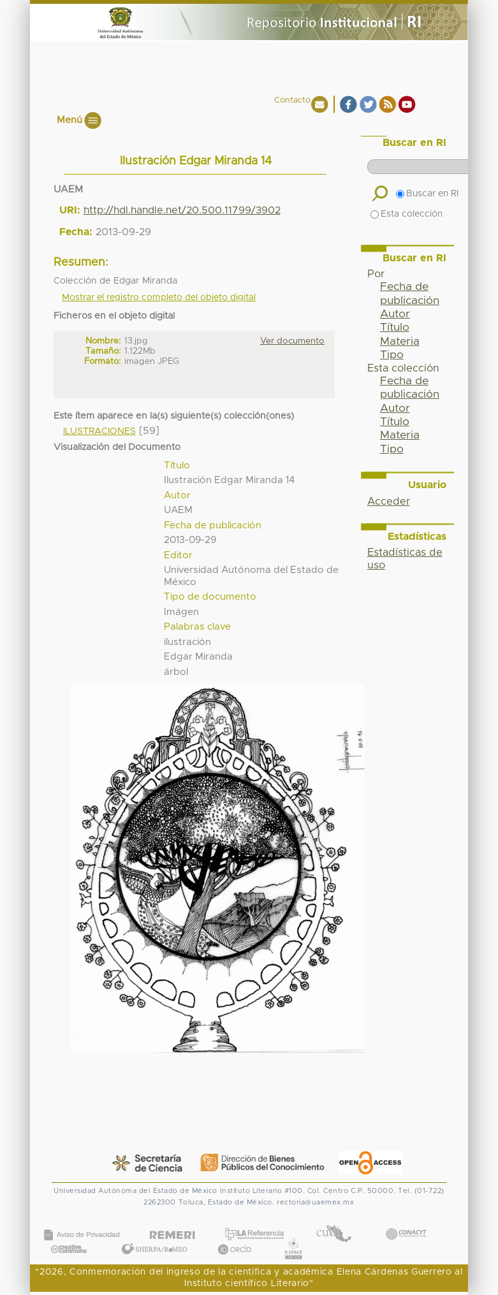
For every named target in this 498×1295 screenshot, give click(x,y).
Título (394, 327)
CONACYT (405, 1221)
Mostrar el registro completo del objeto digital (159, 297)
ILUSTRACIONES (99, 431)
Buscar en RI (427, 193)
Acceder (388, 501)
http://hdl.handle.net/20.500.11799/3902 (182, 210)
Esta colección (406, 214)
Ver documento (292, 340)
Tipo (392, 355)
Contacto (292, 100)
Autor (395, 314)
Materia (400, 341)
